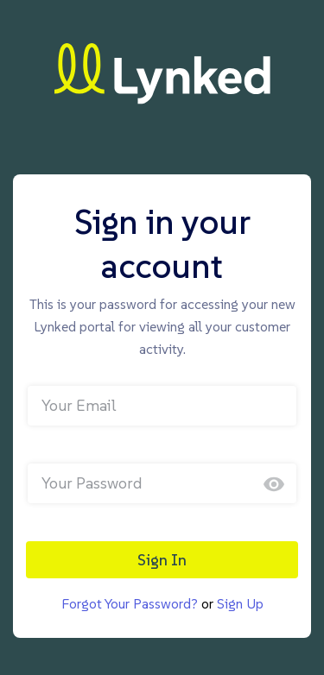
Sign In (162, 560)
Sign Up (240, 603)
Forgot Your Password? (129, 603)
